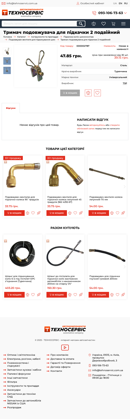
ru (126, 3)
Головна (7, 37)
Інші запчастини (17, 377)
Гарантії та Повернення (65, 363)
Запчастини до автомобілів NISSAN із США (24, 402)
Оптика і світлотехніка (21, 355)
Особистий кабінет (92, 3)
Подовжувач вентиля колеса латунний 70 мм (105, 198)
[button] (109, 13)
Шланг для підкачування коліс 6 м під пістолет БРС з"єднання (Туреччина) (20, 279)
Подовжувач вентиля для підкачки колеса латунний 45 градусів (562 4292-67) (64, 199)
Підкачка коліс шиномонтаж (79, 37)
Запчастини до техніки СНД (21, 395)
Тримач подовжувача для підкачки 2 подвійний (34, 307)
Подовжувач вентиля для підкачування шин (32, 39)
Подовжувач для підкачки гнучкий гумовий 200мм (104, 277)
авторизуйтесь (97, 125)
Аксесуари (14, 390)
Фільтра (12, 381)
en (120, 3)
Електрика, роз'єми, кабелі (23, 359)
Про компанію (59, 355)
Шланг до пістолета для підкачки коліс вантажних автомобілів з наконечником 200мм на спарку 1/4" (64, 280)
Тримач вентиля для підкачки (44, 313)
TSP (125, 83)
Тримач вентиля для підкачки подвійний (70, 310)
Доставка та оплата (62, 359)
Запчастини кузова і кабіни (24, 369)
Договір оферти (60, 367)
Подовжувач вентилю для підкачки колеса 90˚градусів (22, 198)
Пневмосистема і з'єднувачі (18, 364)
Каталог (21, 37)
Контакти (56, 371)
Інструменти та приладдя (44, 37)
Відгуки (10, 108)
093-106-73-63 (110, 13)
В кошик (70, 93)
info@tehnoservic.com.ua (22, 3)
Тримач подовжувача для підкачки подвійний (89, 307)
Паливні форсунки (19, 373)
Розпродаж (14, 407)
